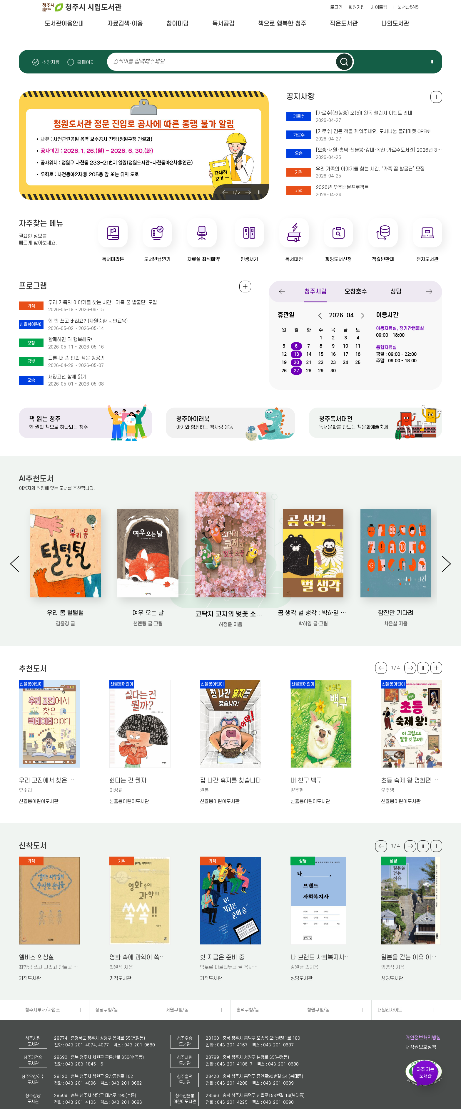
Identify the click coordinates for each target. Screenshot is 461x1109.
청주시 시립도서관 (86, 7)
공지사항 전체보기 (436, 97)
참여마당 (177, 23)
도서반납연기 (157, 259)
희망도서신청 (338, 259)
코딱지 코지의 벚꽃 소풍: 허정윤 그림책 (230, 613)
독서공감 (223, 23)
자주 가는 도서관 (425, 1073)
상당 (396, 291)
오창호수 (356, 291)
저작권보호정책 (420, 1047)
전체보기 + (245, 286)
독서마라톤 (113, 259)
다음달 (359, 316)
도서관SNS (408, 7)
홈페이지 (86, 62)
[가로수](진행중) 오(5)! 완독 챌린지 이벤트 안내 (364, 113)
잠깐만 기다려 (395, 613)
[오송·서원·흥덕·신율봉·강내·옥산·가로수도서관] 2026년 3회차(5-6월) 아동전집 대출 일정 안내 (379, 150)
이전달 (323, 316)
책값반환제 (383, 259)
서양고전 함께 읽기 (67, 377)
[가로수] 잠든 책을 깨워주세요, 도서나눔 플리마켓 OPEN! (373, 131)
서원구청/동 (177, 1010)
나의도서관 (395, 23)
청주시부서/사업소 (42, 1010)
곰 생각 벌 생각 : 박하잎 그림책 (313, 613)
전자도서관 (427, 259)
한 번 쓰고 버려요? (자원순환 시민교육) (88, 321)
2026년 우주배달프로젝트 (342, 187)
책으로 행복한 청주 (282, 23)
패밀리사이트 (390, 1010)
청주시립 (315, 291)
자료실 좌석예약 (203, 259)
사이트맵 (379, 7)
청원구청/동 (318, 1010)
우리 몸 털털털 (65, 613)
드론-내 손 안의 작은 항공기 (76, 358)
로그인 (336, 7)
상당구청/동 (106, 1010)
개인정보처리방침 (423, 1038)
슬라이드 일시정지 (431, 62)
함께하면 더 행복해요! (70, 339)
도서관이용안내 (64, 23)
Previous (225, 192)
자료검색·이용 (125, 23)
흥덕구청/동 (247, 1010)
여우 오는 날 (148, 613)
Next (248, 192)
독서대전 (294, 259)
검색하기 (344, 61)
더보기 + (436, 668)
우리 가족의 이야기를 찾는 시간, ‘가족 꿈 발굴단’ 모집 (370, 169)
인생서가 (249, 259)
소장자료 (51, 62)
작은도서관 (344, 23)
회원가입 (356, 7)
